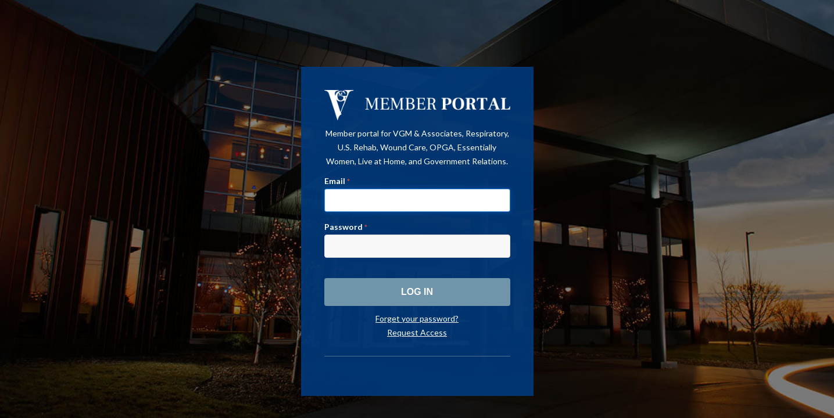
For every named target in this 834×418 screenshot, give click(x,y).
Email (337, 181)
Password (345, 227)
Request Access (417, 332)
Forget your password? (417, 318)
